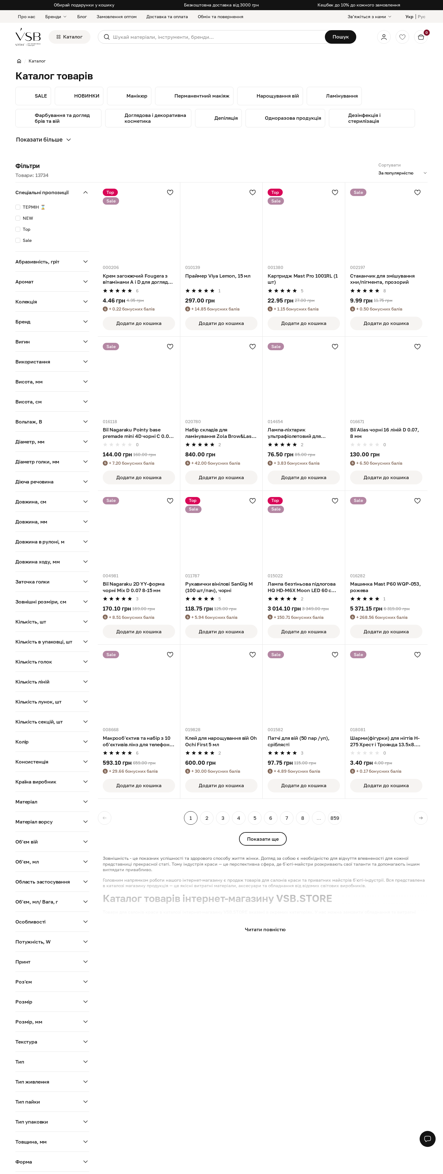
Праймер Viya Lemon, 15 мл (217, 276)
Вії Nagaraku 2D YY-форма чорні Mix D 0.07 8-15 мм (134, 587)
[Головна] (19, 61)
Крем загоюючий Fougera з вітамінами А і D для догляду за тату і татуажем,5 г (137, 279)
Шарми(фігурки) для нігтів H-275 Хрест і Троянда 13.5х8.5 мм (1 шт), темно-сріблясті (385, 741)
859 (334, 818)
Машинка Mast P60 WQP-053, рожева (385, 587)
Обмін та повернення (220, 16)
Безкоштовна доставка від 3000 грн (221, 4)
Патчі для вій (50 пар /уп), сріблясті (298, 741)
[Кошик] (421, 37)
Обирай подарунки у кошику (84, 4)
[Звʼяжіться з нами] (370, 16)
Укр (409, 16)
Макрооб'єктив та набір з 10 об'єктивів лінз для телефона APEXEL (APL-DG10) (137, 741)
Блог (82, 16)
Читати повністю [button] (265, 929)
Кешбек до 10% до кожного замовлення (358, 4)
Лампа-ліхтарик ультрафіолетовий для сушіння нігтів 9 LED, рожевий (303, 433)
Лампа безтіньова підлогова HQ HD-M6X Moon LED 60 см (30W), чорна (302, 587)
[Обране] (402, 37)
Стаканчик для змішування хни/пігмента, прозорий (382, 279)
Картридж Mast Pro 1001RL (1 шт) (303, 279)
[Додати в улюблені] (170, 192)
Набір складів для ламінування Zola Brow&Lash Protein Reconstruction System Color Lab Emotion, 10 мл (220, 433)
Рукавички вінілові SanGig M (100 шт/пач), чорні (219, 587)
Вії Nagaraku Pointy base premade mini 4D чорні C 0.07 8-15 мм (137, 433)
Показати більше (44, 139)
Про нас (26, 16)
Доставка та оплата (167, 16)
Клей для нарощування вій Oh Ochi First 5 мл (221, 741)
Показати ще (263, 839)
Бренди (56, 16)
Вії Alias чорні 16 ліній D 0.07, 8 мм (384, 433)
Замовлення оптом (117, 16)
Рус (421, 16)
